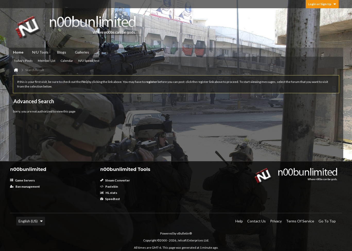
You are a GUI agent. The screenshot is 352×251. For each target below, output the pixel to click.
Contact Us (256, 221)
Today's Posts (23, 61)
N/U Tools (40, 52)
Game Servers (22, 180)
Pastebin (109, 186)
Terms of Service (300, 221)
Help (239, 221)
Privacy (276, 221)
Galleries (82, 52)
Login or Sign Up (322, 4)
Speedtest (110, 199)
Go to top (327, 221)
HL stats (108, 193)
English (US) (31, 221)
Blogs (61, 52)
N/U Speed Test (88, 61)
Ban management (25, 186)
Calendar (67, 61)
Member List (46, 61)
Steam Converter (115, 180)
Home (18, 52)
